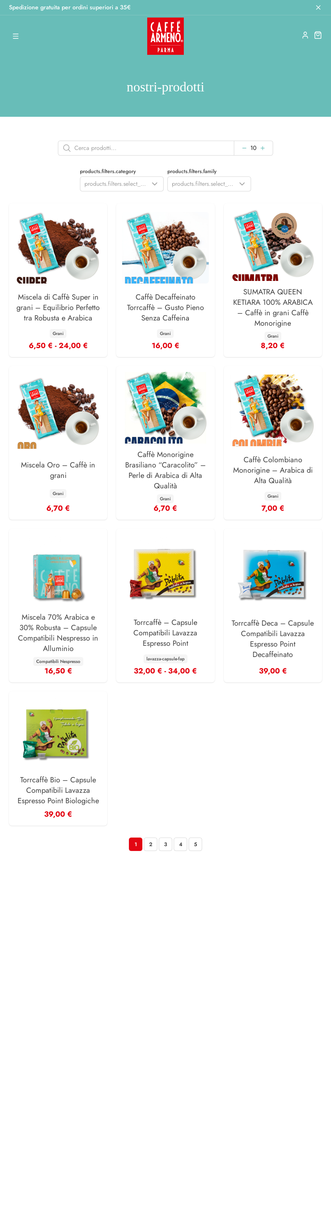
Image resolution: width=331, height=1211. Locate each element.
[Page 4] (180, 844)
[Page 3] (165, 844)
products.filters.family (192, 171)
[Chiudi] (318, 7)
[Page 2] (150, 844)
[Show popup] (122, 183)
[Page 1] (135, 844)
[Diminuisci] (244, 148)
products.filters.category (108, 171)
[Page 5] (195, 844)
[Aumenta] (263, 148)
